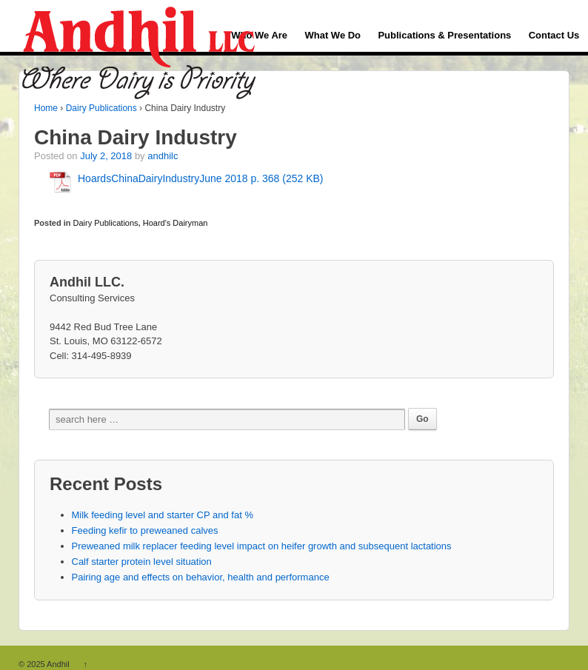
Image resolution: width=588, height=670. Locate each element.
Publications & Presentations (444, 35)
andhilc (162, 155)
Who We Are (259, 35)
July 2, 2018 (106, 155)
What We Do (332, 35)
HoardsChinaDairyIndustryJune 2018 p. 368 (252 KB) (201, 178)
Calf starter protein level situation (142, 561)
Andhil (58, 664)
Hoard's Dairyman (175, 222)
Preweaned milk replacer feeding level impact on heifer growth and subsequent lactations (262, 546)
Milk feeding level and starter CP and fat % (162, 514)
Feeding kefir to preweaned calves (145, 530)
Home (46, 108)
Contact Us (554, 35)
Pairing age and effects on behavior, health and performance (201, 577)
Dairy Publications (101, 108)
